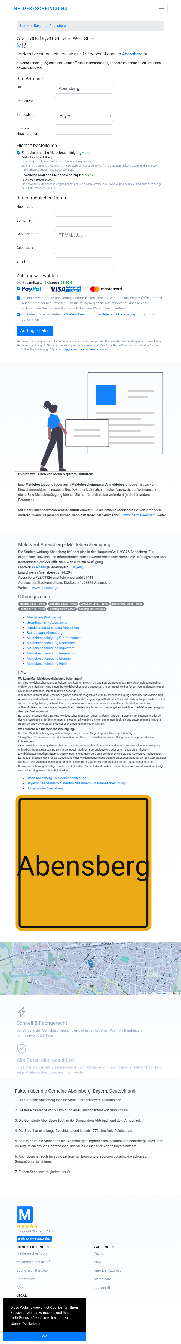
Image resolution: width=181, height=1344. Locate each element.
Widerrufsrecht (77, 314)
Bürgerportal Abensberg (64, 788)
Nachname (25, 207)
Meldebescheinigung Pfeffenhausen (73, 638)
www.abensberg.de (65, 588)
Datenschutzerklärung (118, 314)
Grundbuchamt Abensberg (66, 622)
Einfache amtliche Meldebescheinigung (56, 153)
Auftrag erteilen (35, 330)
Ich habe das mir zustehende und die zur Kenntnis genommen (88, 316)
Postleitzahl (25, 101)
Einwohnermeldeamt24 (157, 515)
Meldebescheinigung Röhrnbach (70, 643)
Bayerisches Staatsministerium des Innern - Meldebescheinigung (95, 783)
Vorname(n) (26, 220)
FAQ (20, 1288)
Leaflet (142, 993)
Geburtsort (25, 248)
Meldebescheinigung (32, 1253)
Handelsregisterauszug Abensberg (72, 628)
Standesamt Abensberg (64, 633)
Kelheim (59, 567)
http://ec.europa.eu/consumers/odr (84, 349)
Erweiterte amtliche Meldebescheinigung (58, 175)
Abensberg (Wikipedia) (63, 617)
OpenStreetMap (158, 993)
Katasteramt (26, 1279)
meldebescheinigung (40, 8)
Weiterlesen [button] (32, 1323)
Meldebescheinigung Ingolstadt (70, 648)
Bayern (96, 567)
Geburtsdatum (27, 234)
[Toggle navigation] (162, 8)
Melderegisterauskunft (34, 1262)
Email (21, 261)
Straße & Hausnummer (27, 130)
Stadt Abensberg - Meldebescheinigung (76, 778)
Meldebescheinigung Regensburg (71, 653)
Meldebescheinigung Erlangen (69, 658)
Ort (19, 87)
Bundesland (26, 115)
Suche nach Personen (33, 1270)
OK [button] (44, 1336)
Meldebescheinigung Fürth (66, 664)
